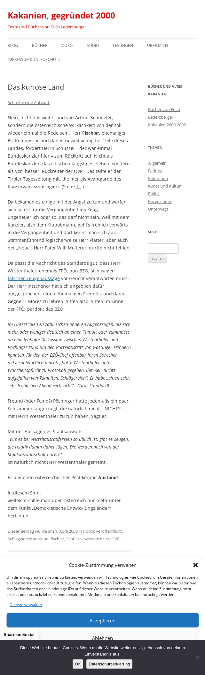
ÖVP (115, 539)
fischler (57, 539)
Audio (93, 45)
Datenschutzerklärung (109, 664)
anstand (41, 539)
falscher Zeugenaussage (34, 278)
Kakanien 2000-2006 (167, 125)
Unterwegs (158, 209)
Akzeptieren (102, 620)
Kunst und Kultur (164, 186)
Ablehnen (102, 638)
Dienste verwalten (26, 604)
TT (78, 186)
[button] (195, 565)
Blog (13, 45)
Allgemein (157, 163)
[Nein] (197, 657)
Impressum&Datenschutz (34, 59)
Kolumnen (158, 178)
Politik (89, 531)
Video (67, 45)
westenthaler (96, 539)
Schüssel (74, 539)
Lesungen (123, 45)
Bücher (39, 45)
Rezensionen (160, 201)
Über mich (157, 45)
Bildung (155, 171)
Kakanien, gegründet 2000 (61, 15)
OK (78, 664)
